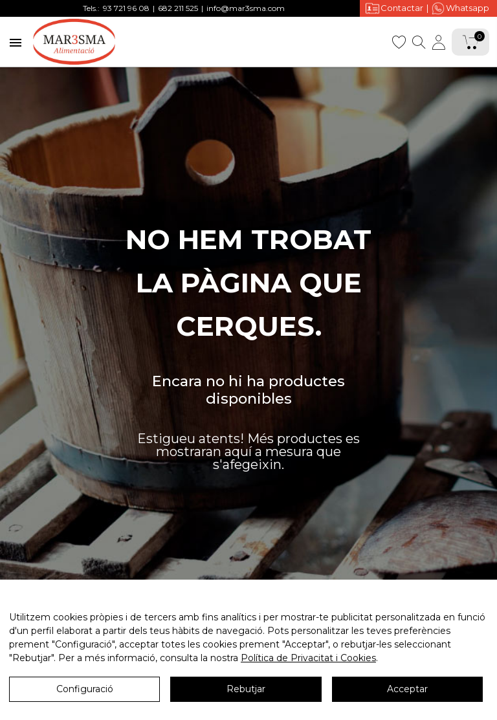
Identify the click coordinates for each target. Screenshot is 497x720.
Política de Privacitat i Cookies (308, 658)
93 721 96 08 (126, 8)
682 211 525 (178, 8)
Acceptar (407, 689)
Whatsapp (460, 8)
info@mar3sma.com (245, 8)
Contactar (394, 8)
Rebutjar (245, 689)
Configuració (84, 689)
